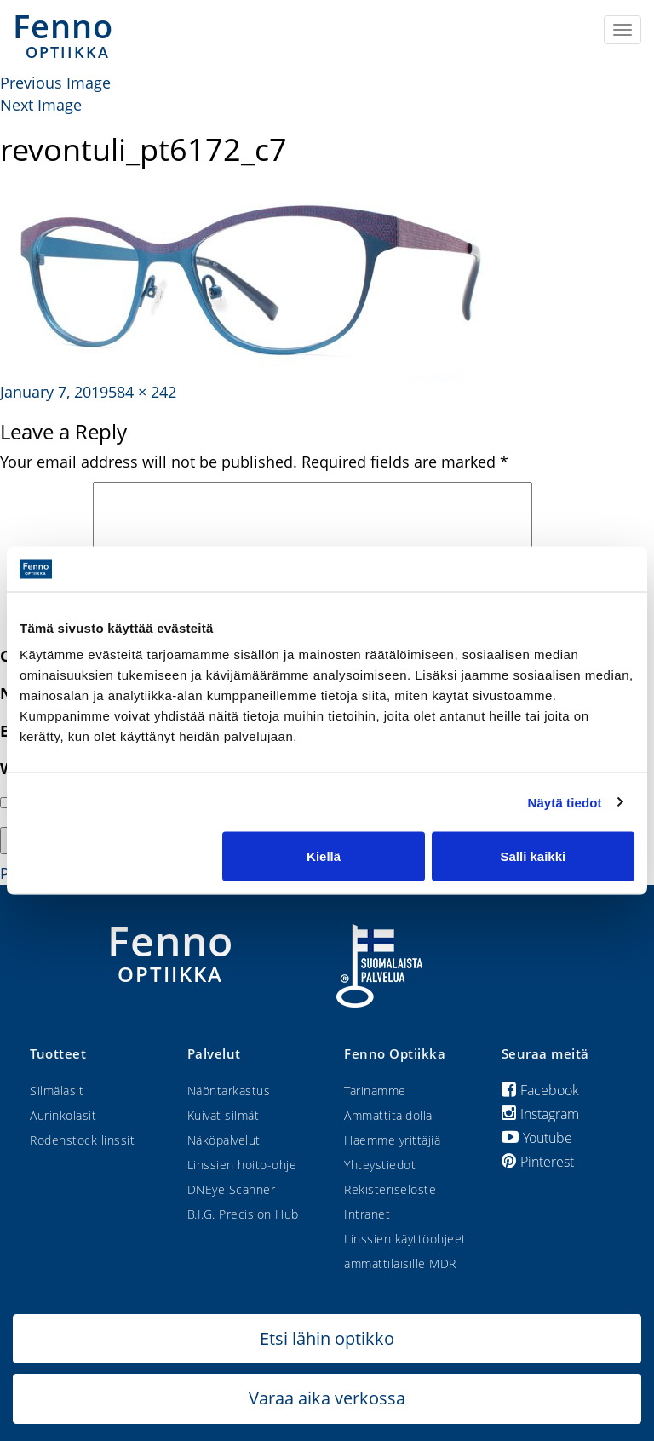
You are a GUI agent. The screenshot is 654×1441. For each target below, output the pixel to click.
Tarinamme (375, 1090)
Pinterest (538, 1161)
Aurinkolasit (63, 1115)
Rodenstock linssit (82, 1140)
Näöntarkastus (229, 1090)
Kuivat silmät (223, 1115)
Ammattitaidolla (388, 1115)
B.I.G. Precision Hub (243, 1214)
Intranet (367, 1214)
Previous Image (55, 82)
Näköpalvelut (224, 1140)
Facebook (540, 1090)
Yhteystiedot (380, 1165)
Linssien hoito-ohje (242, 1165)
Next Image (41, 105)
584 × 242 (142, 392)
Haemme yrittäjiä (392, 1140)
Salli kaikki (533, 856)
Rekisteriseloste (390, 1189)
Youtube (537, 1137)
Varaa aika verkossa (327, 1397)
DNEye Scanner (231, 1189)
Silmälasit (56, 1090)
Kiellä (324, 856)
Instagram (540, 1114)
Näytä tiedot (565, 802)
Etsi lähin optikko (327, 1338)
